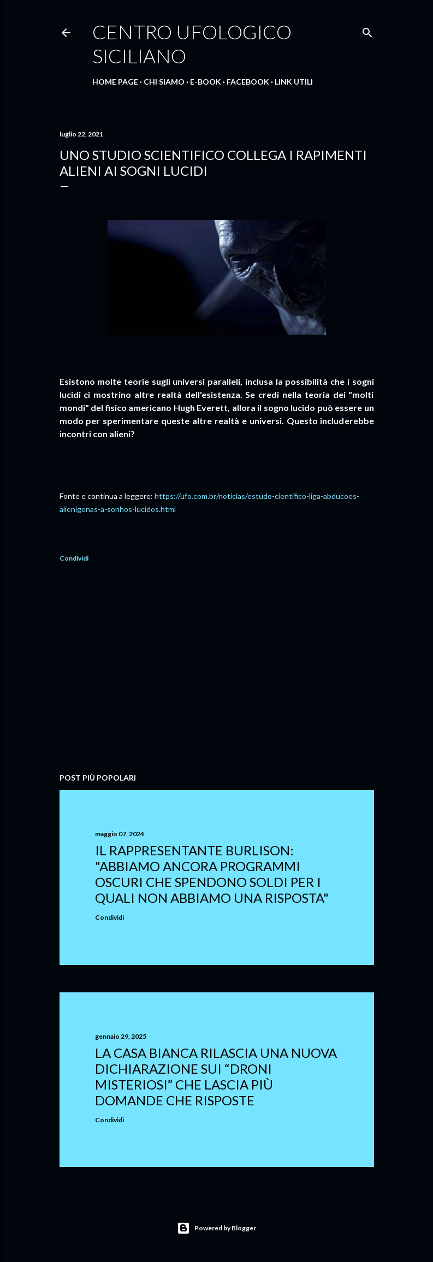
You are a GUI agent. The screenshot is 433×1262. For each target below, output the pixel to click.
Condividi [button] (74, 558)
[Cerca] (367, 30)
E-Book (205, 81)
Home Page (115, 81)
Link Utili (294, 81)
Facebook (248, 81)
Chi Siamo (164, 81)
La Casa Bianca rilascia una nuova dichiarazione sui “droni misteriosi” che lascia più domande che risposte (216, 1076)
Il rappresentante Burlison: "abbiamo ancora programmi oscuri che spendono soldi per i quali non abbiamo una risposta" (212, 874)
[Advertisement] (217, 669)
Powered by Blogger (216, 1228)
